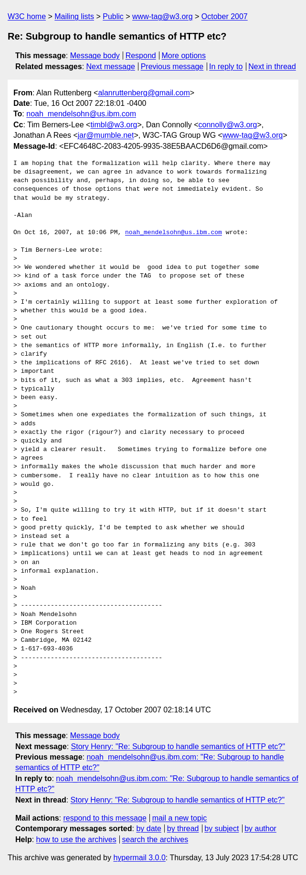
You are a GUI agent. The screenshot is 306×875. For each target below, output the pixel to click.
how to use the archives (76, 839)
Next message (110, 66)
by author (260, 828)
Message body (95, 55)
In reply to (226, 66)
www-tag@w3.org (162, 16)
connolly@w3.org (228, 125)
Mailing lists (74, 16)
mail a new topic (179, 818)
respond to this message (104, 818)
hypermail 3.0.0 (139, 858)
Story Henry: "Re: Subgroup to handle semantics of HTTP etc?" (178, 746)
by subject (221, 828)
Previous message (172, 66)
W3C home (27, 16)
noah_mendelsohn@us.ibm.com (81, 114)
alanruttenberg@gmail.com (144, 93)
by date (148, 828)
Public (113, 16)
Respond (141, 55)
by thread (183, 828)
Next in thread (272, 66)
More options (184, 55)
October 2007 (224, 16)
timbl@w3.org (113, 125)
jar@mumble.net (106, 135)
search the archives (155, 839)
